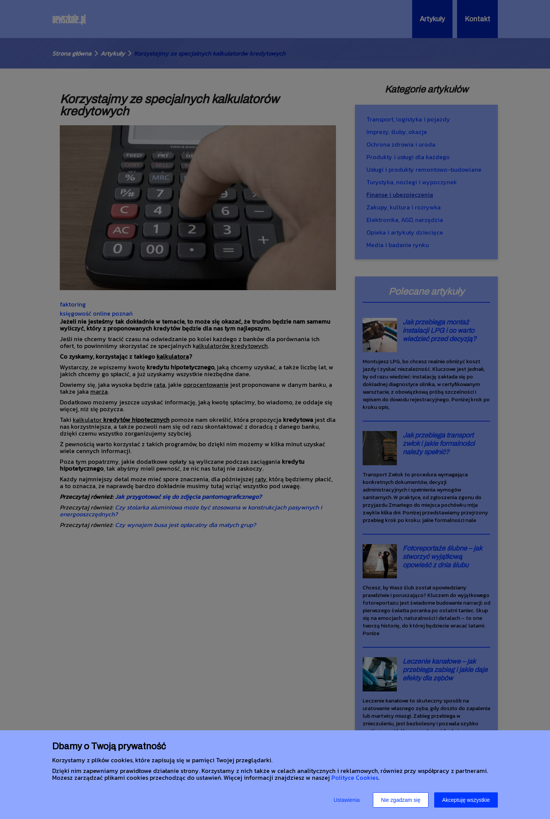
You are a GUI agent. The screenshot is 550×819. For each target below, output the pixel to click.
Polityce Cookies (354, 777)
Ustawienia (347, 800)
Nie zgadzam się (400, 800)
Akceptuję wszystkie (466, 800)
